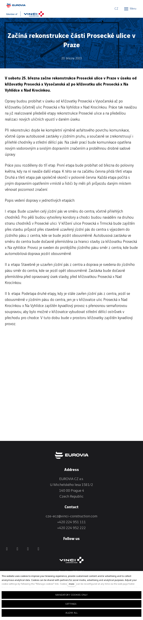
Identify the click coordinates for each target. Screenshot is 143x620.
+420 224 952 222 (71, 528)
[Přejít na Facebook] (7, 549)
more (71, 584)
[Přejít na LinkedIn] (17, 549)
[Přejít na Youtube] (38, 549)
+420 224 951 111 (71, 522)
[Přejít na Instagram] (28, 549)
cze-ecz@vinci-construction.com (71, 516)
